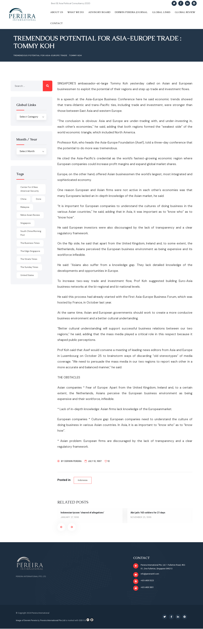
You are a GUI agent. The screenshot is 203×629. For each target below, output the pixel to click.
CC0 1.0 (86, 620)
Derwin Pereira (73, 461)
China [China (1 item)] (23, 199)
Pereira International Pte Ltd (52, 621)
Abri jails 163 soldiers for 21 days (148, 512)
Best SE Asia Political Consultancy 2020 (70, 3)
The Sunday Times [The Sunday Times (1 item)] (29, 267)
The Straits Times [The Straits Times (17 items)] (28, 259)
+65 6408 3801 (147, 587)
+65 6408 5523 (147, 581)
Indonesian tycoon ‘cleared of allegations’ (83, 512)
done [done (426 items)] (38, 199)
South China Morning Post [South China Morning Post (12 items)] (30, 233)
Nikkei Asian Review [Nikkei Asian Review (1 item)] (30, 215)
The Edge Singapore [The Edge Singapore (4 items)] (30, 251)
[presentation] (61, 527)
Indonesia (82, 480)
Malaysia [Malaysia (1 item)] (24, 207)
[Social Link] (174, 3)
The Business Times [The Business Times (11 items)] (30, 243)
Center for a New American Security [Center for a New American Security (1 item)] (29, 189)
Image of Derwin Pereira (26, 621)
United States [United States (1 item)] (27, 275)
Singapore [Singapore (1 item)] (25, 223)
